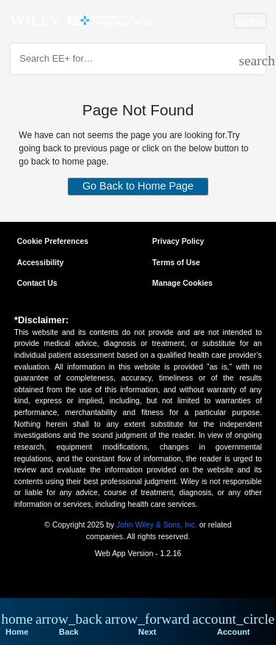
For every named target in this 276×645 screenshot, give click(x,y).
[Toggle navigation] (250, 21)
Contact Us (37, 283)
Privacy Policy (178, 241)
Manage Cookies (182, 283)
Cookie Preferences (52, 241)
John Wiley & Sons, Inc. (156, 525)
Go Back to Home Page (138, 185)
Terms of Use (176, 263)
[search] (247, 58)
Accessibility (40, 263)
